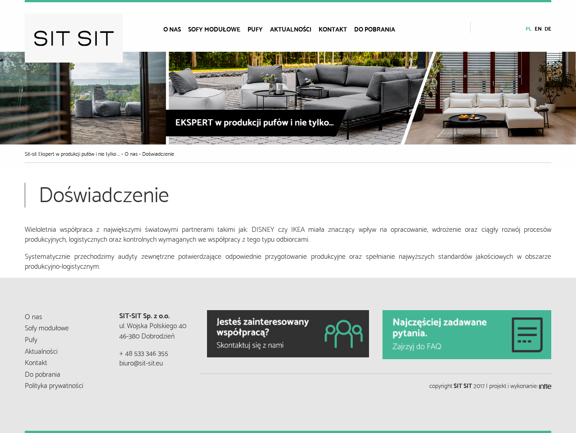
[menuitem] (175, 29)
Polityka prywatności (54, 385)
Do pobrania (374, 28)
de (547, 28)
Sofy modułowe (214, 28)
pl (529, 28)
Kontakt (333, 28)
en (538, 28)
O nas (172, 28)
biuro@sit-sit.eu (141, 362)
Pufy (255, 28)
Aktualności (290, 28)
